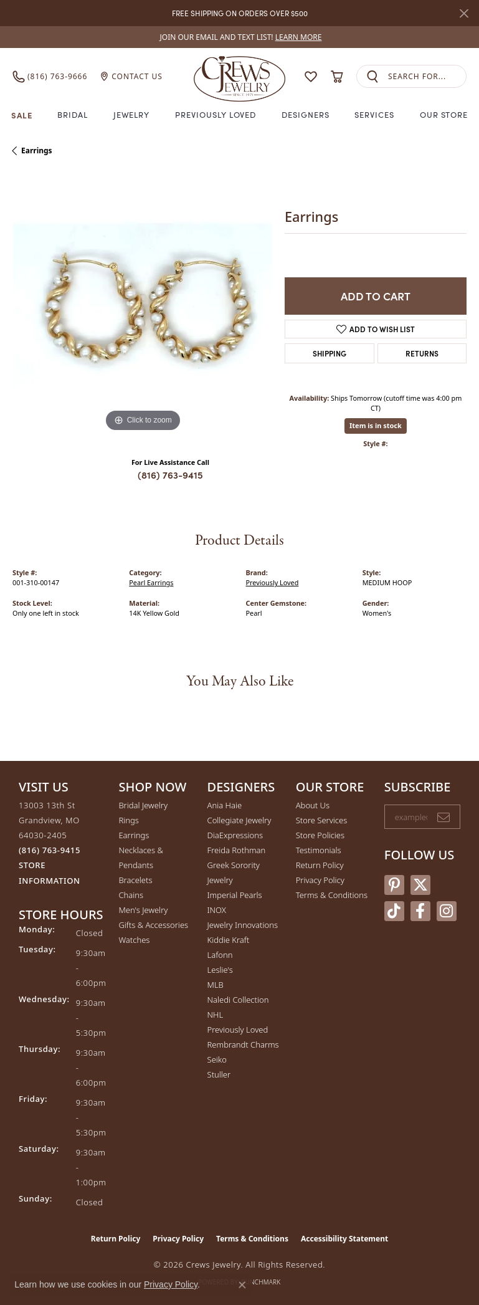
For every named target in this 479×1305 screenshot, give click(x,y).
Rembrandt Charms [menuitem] (243, 1044)
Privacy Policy (320, 880)
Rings (128, 820)
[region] (142, 305)
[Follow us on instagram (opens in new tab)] (447, 911)
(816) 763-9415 (170, 474)
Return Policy (320, 865)
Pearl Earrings (151, 582)
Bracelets (135, 880)
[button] (311, 76)
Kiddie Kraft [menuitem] (228, 939)
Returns (422, 353)
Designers (306, 114)
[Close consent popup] (242, 1285)
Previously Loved (215, 114)
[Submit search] (372, 76)
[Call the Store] (49, 850)
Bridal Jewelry (143, 805)
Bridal (72, 114)
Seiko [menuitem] (217, 1059)
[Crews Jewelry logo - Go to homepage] (240, 76)
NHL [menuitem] (215, 1014)
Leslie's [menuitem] (220, 969)
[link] (240, 37)
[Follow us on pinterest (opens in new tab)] (394, 885)
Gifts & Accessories (153, 924)
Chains (130, 895)
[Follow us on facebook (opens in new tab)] (420, 911)
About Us (313, 805)
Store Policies (320, 835)
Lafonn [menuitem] (220, 954)
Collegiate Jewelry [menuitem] (239, 820)
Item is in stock (375, 425)
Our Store (444, 114)
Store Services (322, 820)
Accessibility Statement (344, 1238)
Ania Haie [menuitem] (224, 805)
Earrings (36, 150)
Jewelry (131, 114)
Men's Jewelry (143, 909)
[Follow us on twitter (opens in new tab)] (420, 885)
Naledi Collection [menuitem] (238, 999)
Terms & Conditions (332, 895)
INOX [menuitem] (216, 909)
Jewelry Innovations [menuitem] (242, 924)
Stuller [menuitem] (219, 1074)
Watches (133, 939)
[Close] (464, 13)
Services (374, 114)
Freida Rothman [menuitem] (236, 850)
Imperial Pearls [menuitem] (234, 895)
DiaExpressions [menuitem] (235, 835)
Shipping (329, 353)
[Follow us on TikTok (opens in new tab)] (394, 911)
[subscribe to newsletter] (443, 817)
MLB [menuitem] (215, 984)
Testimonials (318, 850)
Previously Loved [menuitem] (237, 1029)
